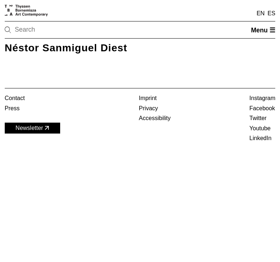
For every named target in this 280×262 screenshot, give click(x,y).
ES (271, 13)
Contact (15, 98)
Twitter (258, 118)
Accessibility (155, 118)
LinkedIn (260, 138)
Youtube (260, 128)
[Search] (31, 29)
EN (261, 13)
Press (12, 108)
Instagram (262, 98)
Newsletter (33, 128)
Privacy (148, 108)
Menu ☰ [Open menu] (263, 30)
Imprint (148, 98)
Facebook (262, 108)
